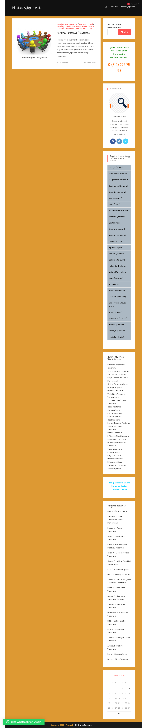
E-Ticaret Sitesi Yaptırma (118, 436)
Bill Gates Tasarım (83, 725)
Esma (109, 654)
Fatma (110, 659)
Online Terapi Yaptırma (73, 33)
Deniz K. (110, 574)
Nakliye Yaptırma (115, 458)
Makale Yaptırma (115, 390)
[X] (125, 141)
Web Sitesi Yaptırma (116, 394)
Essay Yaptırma (114, 452)
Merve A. (111, 528)
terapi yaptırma (128, 6)
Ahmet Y (111, 596)
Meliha (110, 629)
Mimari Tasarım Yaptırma (118, 423)
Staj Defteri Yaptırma (116, 439)
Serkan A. (111, 516)
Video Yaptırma (114, 468)
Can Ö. (110, 569)
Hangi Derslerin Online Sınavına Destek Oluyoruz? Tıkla (119, 486)
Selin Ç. (110, 579)
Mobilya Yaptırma (115, 387)
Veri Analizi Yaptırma (116, 374)
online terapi (86, 24)
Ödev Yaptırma (114, 416)
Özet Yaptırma (113, 420)
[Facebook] (113, 141)
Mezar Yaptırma (114, 432)
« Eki (118, 713)
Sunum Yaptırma (114, 449)
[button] (24, 722)
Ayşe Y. (110, 536)
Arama (124, 32)
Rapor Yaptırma (114, 413)
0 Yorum (64, 63)
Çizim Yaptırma (114, 407)
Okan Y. (110, 553)
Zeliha (110, 637)
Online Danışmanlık (67, 24)
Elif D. (109, 621)
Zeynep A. (111, 604)
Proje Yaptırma (114, 455)
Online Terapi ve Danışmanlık (72, 26)
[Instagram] (119, 141)
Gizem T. (111, 561)
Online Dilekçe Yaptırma (118, 371)
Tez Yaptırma (113, 397)
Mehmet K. (112, 612)
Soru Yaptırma (113, 410)
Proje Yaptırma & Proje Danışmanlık (115, 519)
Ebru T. (110, 511)
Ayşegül (111, 646)
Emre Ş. (110, 587)
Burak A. (111, 544)
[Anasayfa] (106, 6)
